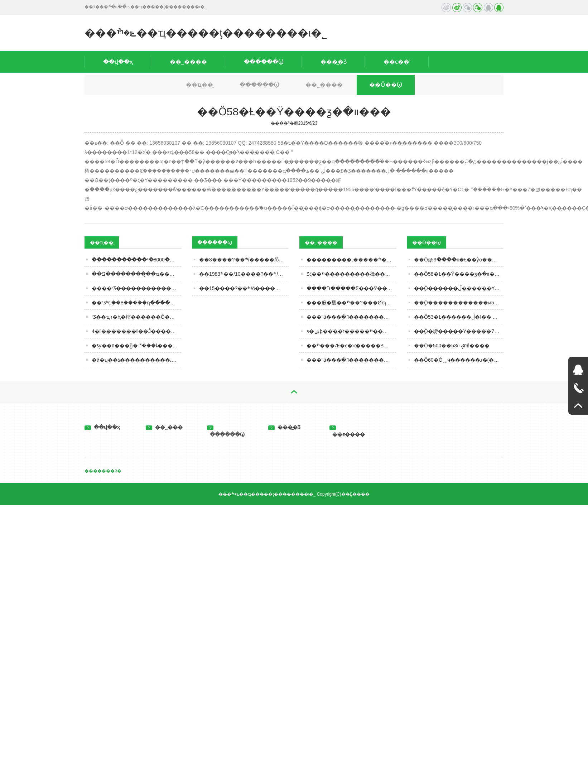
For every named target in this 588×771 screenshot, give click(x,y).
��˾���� (188, 62)
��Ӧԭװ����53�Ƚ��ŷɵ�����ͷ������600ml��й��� (458, 259)
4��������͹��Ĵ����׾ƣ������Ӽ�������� (136, 331)
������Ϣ (264, 62)
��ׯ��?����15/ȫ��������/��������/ (244, 288)
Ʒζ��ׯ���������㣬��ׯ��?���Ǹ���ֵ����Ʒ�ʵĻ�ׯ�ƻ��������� (351, 274)
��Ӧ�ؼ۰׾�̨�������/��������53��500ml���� (452, 345)
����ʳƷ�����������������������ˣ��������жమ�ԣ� (136, 288)
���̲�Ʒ (333, 62)
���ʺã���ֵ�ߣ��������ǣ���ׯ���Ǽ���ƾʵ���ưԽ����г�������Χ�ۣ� (351, 317)
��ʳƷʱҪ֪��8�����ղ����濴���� (136, 302)
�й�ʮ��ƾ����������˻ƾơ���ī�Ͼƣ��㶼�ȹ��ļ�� (136, 360)
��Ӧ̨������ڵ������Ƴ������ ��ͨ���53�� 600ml (458, 288)
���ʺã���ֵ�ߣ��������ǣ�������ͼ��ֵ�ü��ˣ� (351, 360)
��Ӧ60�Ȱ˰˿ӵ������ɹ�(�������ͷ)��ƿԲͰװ (458, 360)
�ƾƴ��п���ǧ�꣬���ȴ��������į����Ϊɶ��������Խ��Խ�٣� (136, 345)
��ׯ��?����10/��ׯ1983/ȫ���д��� (244, 274)
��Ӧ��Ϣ (385, 85)
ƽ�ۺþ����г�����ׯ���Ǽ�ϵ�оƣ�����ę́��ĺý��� (351, 331)
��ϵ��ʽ (397, 62)
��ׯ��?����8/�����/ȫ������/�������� (244, 259)
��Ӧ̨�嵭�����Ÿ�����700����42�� (458, 331)
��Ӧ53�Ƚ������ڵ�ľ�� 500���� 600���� (458, 317)
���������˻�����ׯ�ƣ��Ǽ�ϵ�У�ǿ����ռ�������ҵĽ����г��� (351, 259)
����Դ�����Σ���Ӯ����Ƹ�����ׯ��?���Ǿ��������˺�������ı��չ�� (351, 288)
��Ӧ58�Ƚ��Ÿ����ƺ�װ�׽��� (458, 274)
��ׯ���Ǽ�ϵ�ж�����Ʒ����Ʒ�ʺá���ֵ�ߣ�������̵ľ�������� (351, 345)
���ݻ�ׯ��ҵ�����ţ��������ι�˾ (206, 33)
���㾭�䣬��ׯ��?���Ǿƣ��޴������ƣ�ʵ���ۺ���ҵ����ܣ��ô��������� (351, 302)
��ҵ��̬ (199, 85)
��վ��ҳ (118, 62)
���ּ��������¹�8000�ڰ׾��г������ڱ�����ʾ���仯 (136, 259)
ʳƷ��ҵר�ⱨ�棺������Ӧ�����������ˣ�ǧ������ (136, 317)
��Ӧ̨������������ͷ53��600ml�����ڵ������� (458, 302)
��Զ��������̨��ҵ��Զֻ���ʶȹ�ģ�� (136, 274)
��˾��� (164, 427)
